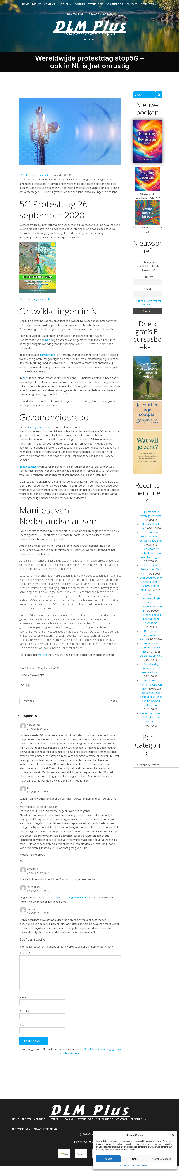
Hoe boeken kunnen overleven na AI (151, 689)
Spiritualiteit (114, 6)
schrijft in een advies (42, 431)
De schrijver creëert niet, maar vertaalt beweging (151, 541)
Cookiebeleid (126, 1166)
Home (25, 6)
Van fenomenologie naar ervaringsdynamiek (151, 607)
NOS (48, 344)
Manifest (43, 659)
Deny (135, 1159)
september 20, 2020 (62, 179)
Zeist (25, 382)
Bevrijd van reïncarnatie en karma (150, 640)
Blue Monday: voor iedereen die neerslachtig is (150, 673)
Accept (108, 1159)
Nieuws (36, 6)
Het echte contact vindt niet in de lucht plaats (150, 722)
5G (20, 179)
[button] (172, 1134)
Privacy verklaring (100, 16)
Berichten (31, 179)
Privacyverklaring (140, 1166)
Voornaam (147, 281)
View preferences (161, 1159)
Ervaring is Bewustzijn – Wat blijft (150, 574)
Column (80, 6)
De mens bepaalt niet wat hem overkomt (151, 623)
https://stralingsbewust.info (71, 902)
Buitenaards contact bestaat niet (150, 652)
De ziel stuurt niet (151, 660)
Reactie (24, 958)
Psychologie (95, 6)
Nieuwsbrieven (76, 16)
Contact (132, 6)
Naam (24, 1002)
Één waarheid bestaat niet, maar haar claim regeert (151, 557)
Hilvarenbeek (48, 359)
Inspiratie (44, 179)
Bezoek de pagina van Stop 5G (37, 303)
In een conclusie (29, 471)
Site (21, 1030)
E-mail (24, 1016)
